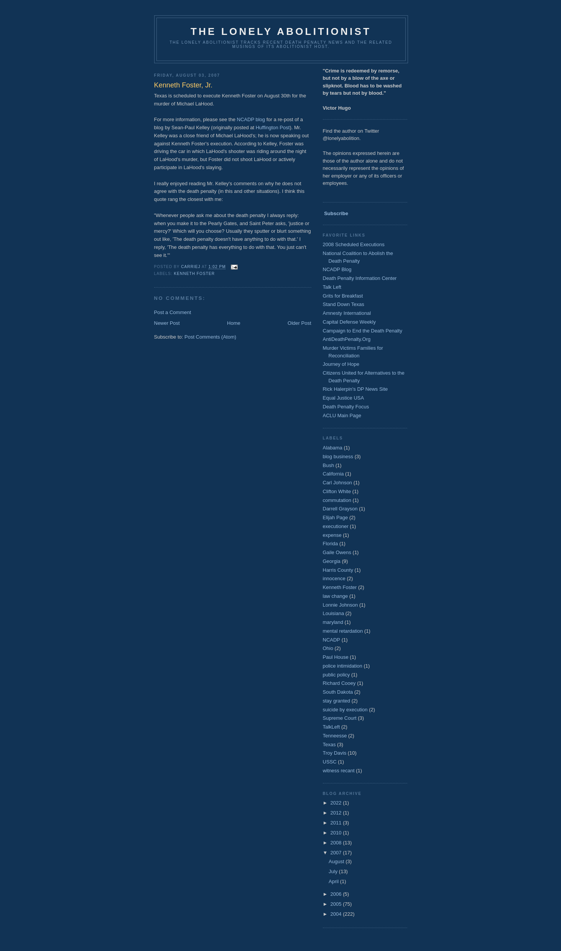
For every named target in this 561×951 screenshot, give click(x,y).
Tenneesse (335, 736)
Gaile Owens (337, 552)
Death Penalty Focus (346, 407)
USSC (330, 762)
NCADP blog (251, 119)
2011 (337, 823)
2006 (337, 894)
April (334, 881)
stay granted (336, 701)
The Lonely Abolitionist (281, 31)
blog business (338, 456)
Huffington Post (273, 127)
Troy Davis (335, 753)
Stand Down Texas (343, 304)
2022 (337, 803)
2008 (337, 843)
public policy (336, 675)
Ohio (328, 648)
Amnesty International (347, 313)
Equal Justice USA (343, 398)
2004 (337, 914)
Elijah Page (335, 517)
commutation (337, 500)
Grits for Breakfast (343, 296)
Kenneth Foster (194, 273)
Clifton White (337, 491)
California (333, 474)
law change (335, 596)
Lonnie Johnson (340, 605)
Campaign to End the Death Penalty (362, 331)
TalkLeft (331, 727)
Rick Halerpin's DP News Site (355, 389)
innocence (334, 578)
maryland (333, 622)
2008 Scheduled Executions (354, 244)
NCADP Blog (337, 269)
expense (332, 535)
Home (233, 323)
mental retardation (343, 631)
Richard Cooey (339, 683)
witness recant (339, 770)
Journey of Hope (341, 364)
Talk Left (332, 287)
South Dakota (338, 692)
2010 (337, 833)
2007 (337, 853)
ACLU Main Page (342, 415)
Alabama (332, 448)
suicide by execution (345, 709)
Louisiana (333, 613)
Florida (330, 543)
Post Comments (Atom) (210, 337)
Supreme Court (340, 718)
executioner (336, 526)
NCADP (332, 640)
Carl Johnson (337, 482)
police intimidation (342, 666)
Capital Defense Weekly (349, 322)
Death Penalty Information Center (360, 278)
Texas (329, 744)
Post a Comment (172, 312)
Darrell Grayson (340, 509)
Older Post (299, 323)
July (334, 871)
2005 (337, 904)
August (337, 861)
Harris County (338, 570)
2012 (337, 813)
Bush (328, 465)
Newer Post (167, 323)
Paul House (336, 657)
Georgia (332, 561)
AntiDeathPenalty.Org (347, 339)
